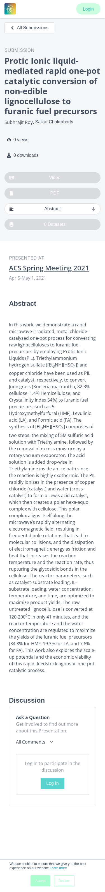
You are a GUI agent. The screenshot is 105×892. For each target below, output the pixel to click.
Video (34, 177)
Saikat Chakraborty (54, 121)
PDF (34, 193)
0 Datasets (37, 224)
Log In (52, 783)
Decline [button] (64, 881)
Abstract (52, 209)
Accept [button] (40, 881)
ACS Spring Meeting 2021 (49, 267)
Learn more (58, 868)
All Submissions (29, 27)
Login (88, 9)
